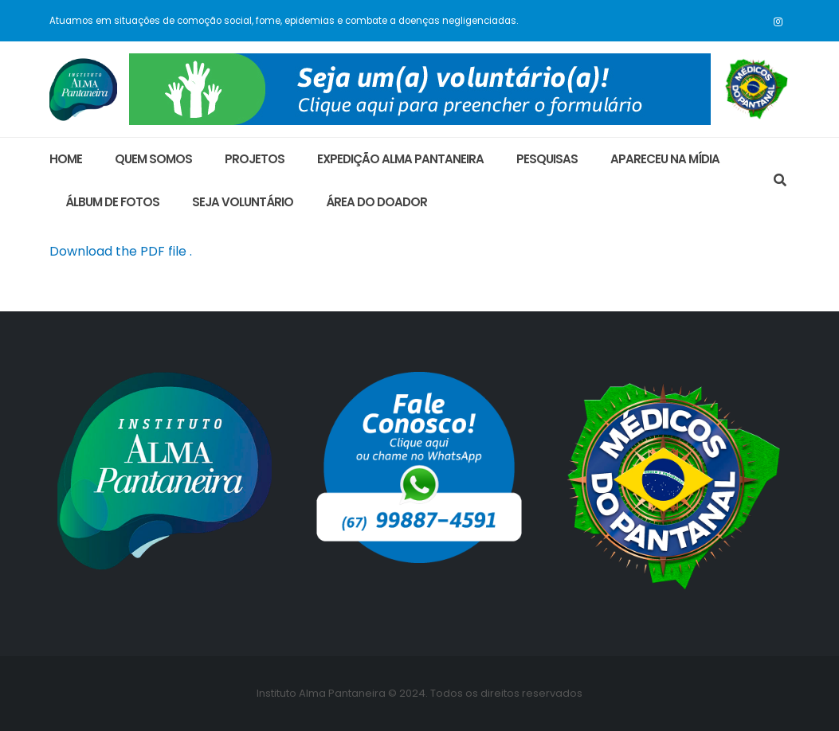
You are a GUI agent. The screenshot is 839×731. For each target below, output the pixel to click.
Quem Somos (153, 158)
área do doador (376, 202)
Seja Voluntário (242, 202)
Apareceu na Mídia (664, 158)
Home (65, 158)
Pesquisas (547, 158)
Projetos (254, 158)
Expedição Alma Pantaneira (400, 158)
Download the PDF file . (120, 251)
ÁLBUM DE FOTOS (112, 202)
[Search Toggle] (780, 181)
